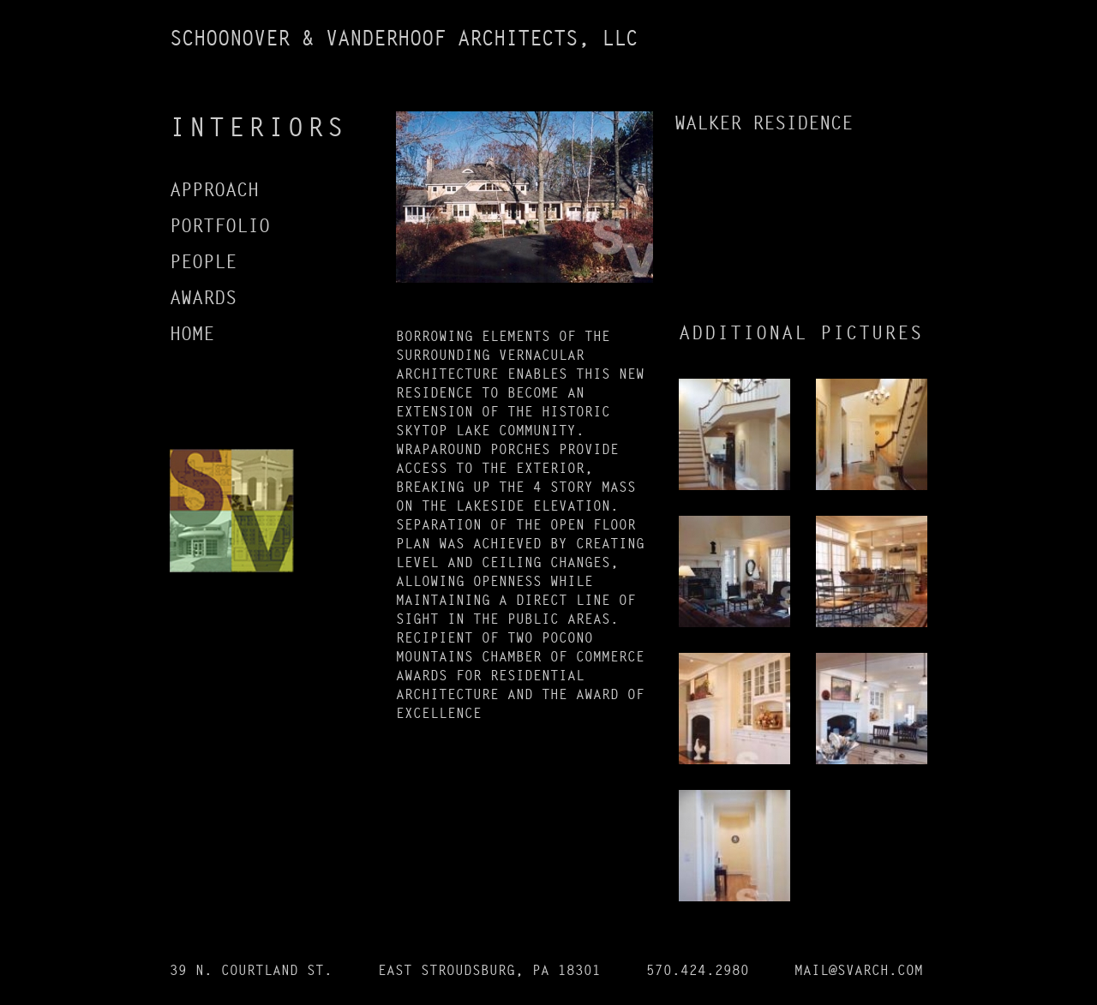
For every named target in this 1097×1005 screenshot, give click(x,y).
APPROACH (214, 190)
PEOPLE (203, 262)
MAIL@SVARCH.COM (858, 970)
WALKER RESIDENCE (763, 123)
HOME (192, 334)
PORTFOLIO (220, 226)
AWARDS (203, 298)
